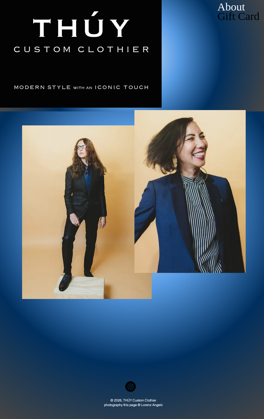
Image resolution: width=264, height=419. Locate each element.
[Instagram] (130, 386)
